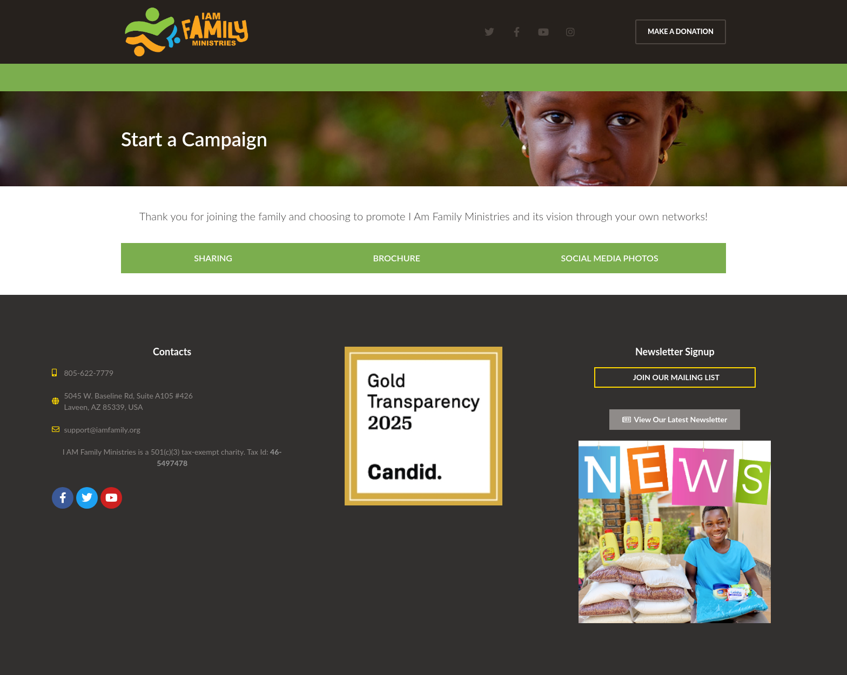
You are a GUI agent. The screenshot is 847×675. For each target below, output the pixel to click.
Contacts (172, 351)
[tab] (210, 258)
